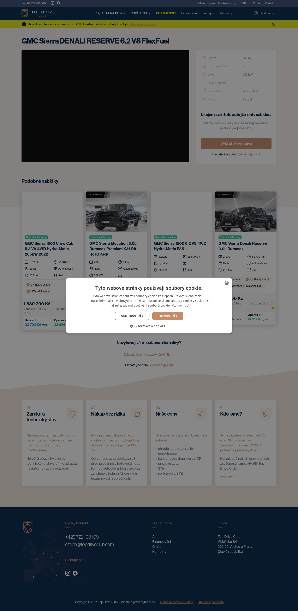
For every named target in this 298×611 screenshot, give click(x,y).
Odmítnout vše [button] (132, 316)
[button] (149, 326)
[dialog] (149, 305)
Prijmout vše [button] (168, 316)
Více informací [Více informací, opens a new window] (180, 305)
